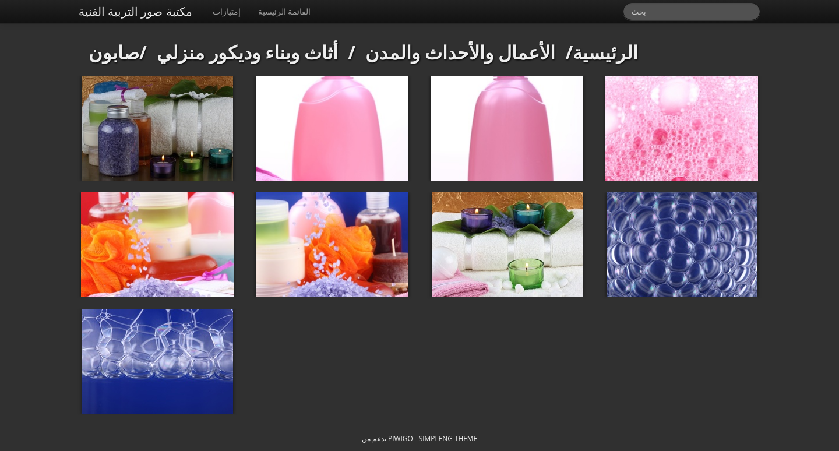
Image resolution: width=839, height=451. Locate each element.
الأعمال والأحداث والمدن (460, 52)
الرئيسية (605, 52)
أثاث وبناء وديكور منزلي (248, 52)
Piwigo (400, 438)
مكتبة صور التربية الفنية (135, 11)
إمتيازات (227, 11)
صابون (114, 52)
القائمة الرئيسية (284, 11)
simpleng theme (448, 438)
